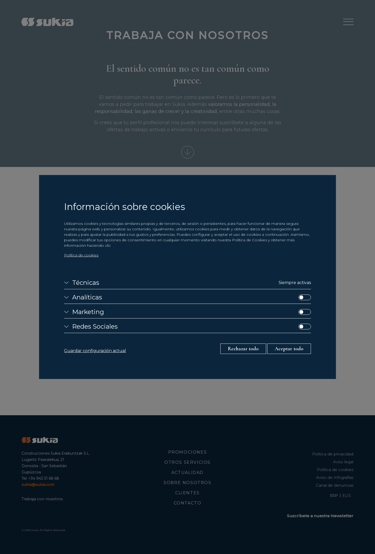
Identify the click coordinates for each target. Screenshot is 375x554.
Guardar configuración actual (95, 350)
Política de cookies (81, 255)
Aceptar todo (289, 349)
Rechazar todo (243, 349)
